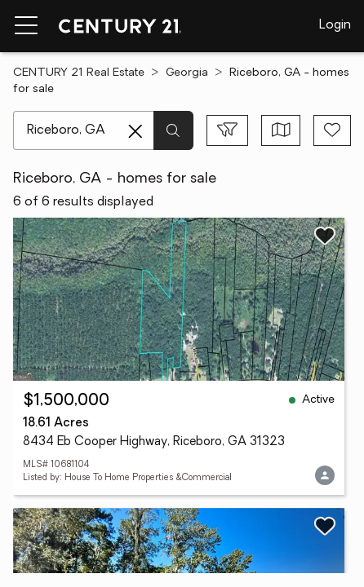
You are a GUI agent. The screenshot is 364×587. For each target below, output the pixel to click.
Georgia (187, 73)
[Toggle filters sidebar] (227, 130)
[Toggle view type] (281, 130)
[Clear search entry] (135, 131)
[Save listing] (325, 235)
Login (335, 25)
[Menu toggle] (26, 26)
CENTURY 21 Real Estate (78, 73)
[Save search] (332, 130)
